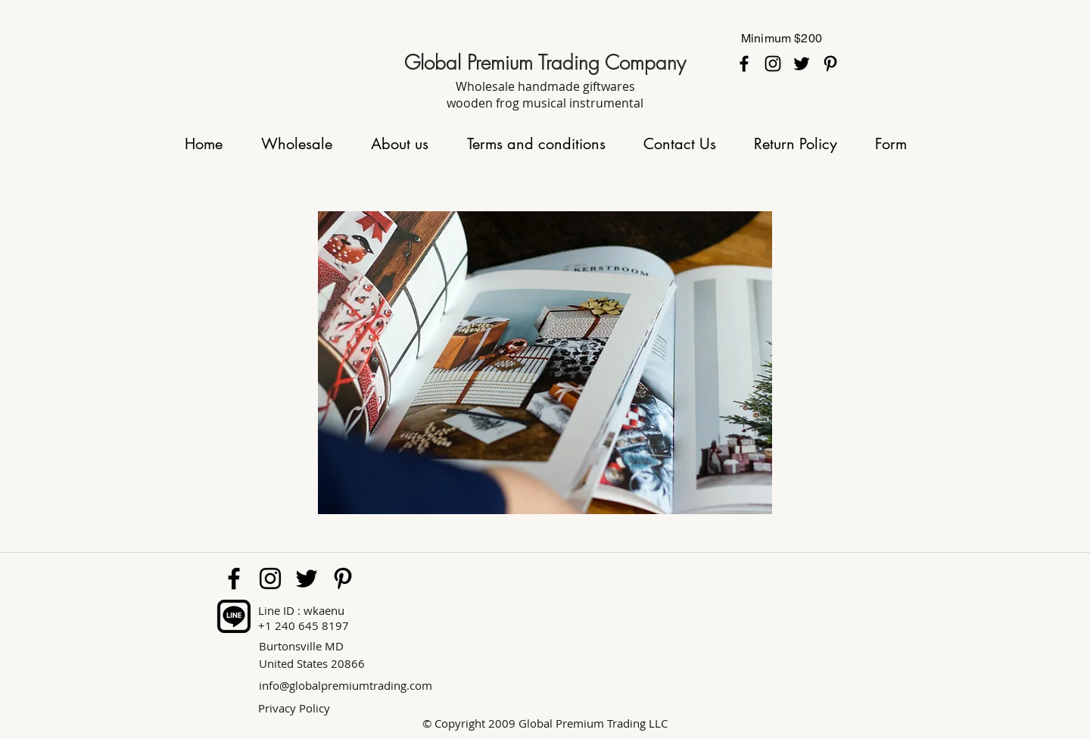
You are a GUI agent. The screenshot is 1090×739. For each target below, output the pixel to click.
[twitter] (801, 63)
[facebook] (744, 63)
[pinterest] (830, 63)
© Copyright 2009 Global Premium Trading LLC (545, 723)
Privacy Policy (294, 708)
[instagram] (772, 63)
